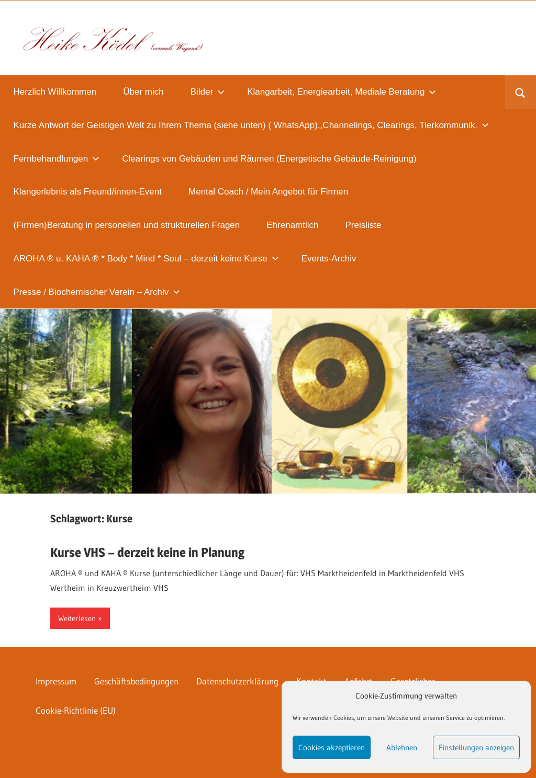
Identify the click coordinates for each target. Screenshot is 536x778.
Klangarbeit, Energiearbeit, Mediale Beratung (341, 92)
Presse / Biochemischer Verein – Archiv (97, 292)
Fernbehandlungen (57, 159)
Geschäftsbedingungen (136, 681)
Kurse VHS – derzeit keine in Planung (147, 552)
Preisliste (363, 225)
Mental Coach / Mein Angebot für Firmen (268, 192)
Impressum (56, 681)
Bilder (208, 92)
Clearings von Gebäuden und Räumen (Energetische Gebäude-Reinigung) (269, 159)
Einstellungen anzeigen (476, 747)
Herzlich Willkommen (55, 92)
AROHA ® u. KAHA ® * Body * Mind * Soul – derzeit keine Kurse (146, 259)
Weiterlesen (77, 618)
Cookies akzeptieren (331, 747)
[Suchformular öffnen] (520, 92)
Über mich (143, 92)
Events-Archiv (329, 259)
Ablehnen (401, 747)
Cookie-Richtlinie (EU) (76, 710)
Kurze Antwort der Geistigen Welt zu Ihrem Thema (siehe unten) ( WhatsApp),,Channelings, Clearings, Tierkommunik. (251, 125)
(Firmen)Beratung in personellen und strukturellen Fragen (127, 225)
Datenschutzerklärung (237, 681)
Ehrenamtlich (292, 225)
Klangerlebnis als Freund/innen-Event (88, 192)
